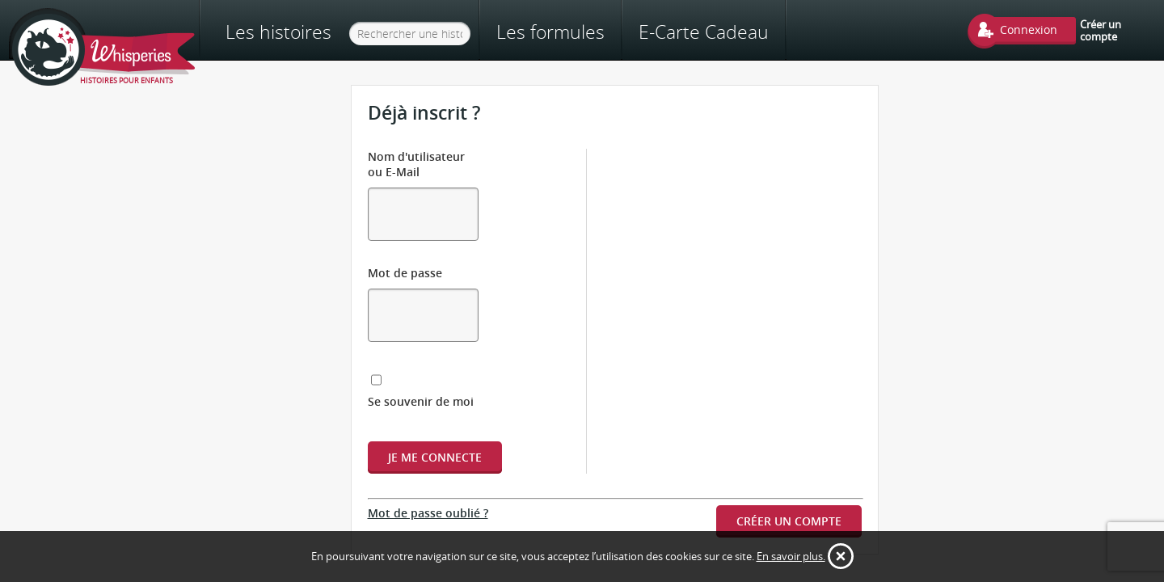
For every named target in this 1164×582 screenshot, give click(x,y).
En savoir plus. (791, 556)
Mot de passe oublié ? (428, 426)
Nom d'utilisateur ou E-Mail (444, 156)
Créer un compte (1100, 30)
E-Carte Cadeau (760, 31)
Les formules (607, 31)
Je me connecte (435, 370)
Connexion (1028, 29)
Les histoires (278, 32)
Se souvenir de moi (440, 315)
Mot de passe (405, 233)
